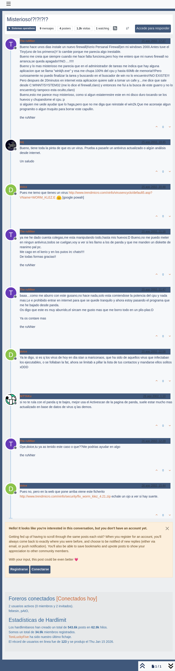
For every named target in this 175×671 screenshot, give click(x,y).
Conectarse (40, 569)
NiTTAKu (25, 396)
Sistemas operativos (21, 28)
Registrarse (19, 569)
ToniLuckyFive (19, 637)
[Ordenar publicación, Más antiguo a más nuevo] (127, 28)
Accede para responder (153, 28)
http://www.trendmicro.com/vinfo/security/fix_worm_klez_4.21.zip (65, 496)
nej (22, 142)
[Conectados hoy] (76, 599)
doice (23, 187)
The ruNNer (27, 41)
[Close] (167, 528)
